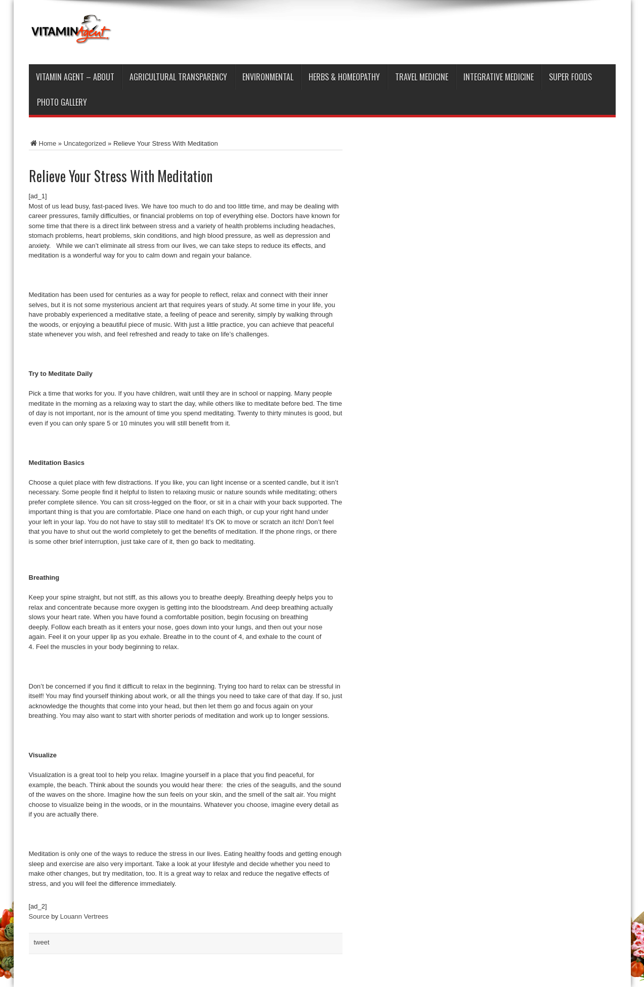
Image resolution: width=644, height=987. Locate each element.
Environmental (267, 77)
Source (39, 916)
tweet (42, 942)
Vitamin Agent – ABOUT (75, 77)
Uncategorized (85, 143)
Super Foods (570, 77)
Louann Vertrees (84, 916)
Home (43, 143)
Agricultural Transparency (178, 77)
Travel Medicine (421, 77)
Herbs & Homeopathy (344, 77)
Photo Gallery (62, 102)
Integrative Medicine (498, 77)
